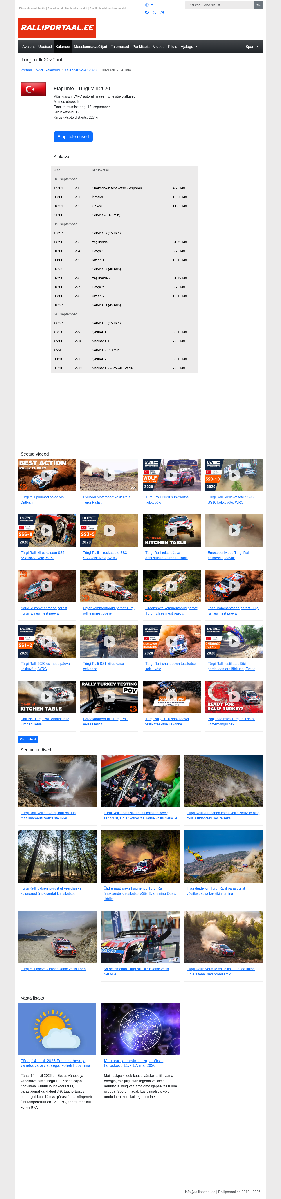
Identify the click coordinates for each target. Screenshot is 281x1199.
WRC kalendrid (48, 70)
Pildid (172, 47)
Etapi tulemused (73, 136)
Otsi (258, 5)
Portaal (26, 70)
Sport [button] (250, 47)
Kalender (63, 47)
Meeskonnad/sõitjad (90, 47)
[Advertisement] (182, 28)
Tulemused (120, 47)
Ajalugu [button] (187, 47)
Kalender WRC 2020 (80, 70)
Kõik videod (28, 739)
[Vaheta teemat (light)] (149, 5)
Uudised (45, 47)
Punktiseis (141, 47)
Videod (159, 47)
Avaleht (28, 47)
